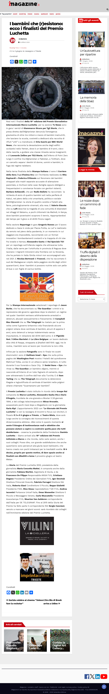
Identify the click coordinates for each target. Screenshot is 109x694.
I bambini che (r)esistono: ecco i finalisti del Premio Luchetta (36, 28)
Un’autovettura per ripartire (90, 52)
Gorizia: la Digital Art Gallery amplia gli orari (59, 648)
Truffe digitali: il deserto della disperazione (90, 255)
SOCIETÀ (85, 268)
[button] (107, 9)
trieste (30, 14)
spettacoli (44, 14)
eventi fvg (22, 14)
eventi (15, 14)
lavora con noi (44, 687)
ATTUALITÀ (85, 63)
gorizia (58, 14)
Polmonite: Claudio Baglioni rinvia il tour (13, 648)
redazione (23, 39)
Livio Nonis (86, 106)
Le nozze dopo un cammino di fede (90, 204)
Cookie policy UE (83, 687)
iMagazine (23, 687)
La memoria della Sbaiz (88, 99)
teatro (52, 14)
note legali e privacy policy (67, 687)
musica (36, 14)
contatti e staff (33, 687)
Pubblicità (53, 687)
